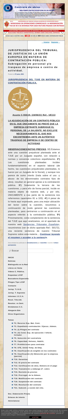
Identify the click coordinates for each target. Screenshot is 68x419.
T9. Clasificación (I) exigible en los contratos (35, 351)
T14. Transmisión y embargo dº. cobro (32, 369)
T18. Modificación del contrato (28, 378)
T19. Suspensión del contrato (28, 382)
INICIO (11, 257)
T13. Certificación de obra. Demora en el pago (35, 366)
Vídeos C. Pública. (16, 272)
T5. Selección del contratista (27, 338)
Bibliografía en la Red (18, 264)
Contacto (12, 286)
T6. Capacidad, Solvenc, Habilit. (29, 341)
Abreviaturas (14, 401)
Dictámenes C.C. (15, 307)
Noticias (12, 261)
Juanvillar (43, 242)
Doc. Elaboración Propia (19, 394)
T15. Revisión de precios (25, 372)
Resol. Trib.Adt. (15, 300)
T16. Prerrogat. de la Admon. (27, 375)
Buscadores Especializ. (18, 279)
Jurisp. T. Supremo (16, 293)
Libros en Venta (15, 268)
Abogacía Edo (14, 310)
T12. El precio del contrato (26, 363)
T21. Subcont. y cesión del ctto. (29, 388)
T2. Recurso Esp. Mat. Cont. (27, 323)
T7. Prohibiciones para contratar (29, 344)
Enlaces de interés (16, 397)
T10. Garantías (21, 359)
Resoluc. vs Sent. (16, 303)
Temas (11, 320)
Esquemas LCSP (15, 275)
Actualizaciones (32, 242)
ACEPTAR (35, 417)
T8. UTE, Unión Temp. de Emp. (28, 348)
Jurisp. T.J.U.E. (15, 289)
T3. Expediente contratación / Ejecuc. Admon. (35, 326)
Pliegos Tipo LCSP (16, 282)
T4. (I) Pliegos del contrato (26, 330)
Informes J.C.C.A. (16, 296)
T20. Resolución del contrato (27, 385)
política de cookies (47, 413)
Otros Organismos (16, 314)
